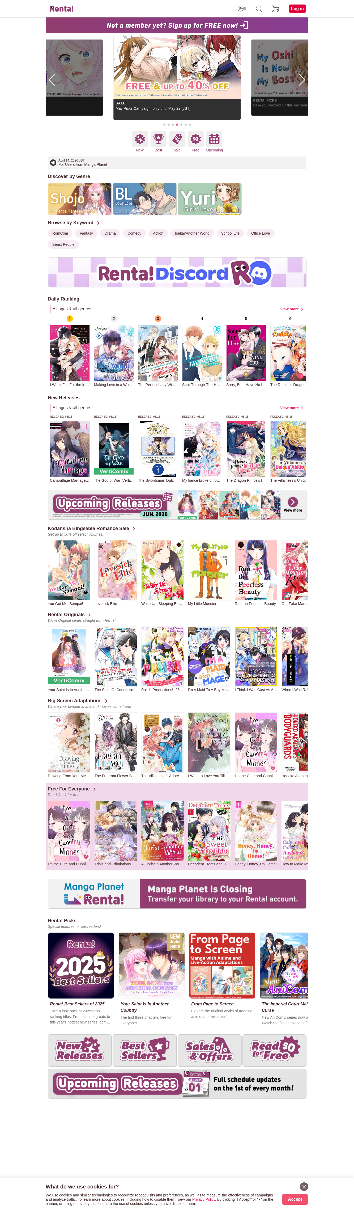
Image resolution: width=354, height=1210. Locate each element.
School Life (230, 233)
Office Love (260, 233)
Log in (297, 8)
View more (289, 309)
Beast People (63, 244)
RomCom (60, 233)
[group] (70, 351)
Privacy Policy (203, 1199)
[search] (259, 9)
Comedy (134, 233)
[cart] (276, 9)
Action (158, 233)
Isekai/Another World (192, 233)
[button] (164, 125)
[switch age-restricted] (242, 9)
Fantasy (86, 233)
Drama (110, 233)
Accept (295, 1199)
